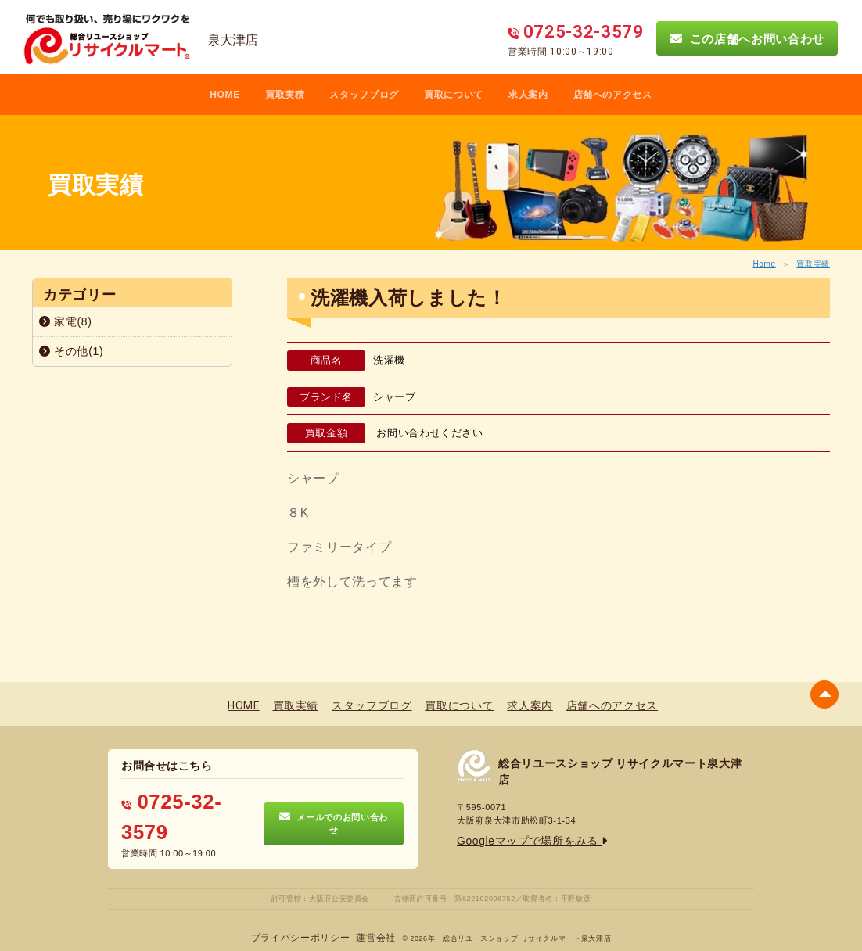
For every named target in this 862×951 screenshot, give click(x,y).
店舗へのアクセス (612, 94)
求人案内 (528, 94)
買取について (453, 94)
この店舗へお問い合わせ (747, 38)
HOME (225, 94)
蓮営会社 (368, 912)
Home (763, 264)
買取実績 (813, 264)
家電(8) (65, 321)
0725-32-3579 (175, 800)
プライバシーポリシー (306, 912)
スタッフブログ (364, 94)
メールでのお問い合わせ (333, 806)
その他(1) (71, 351)
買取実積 (285, 94)
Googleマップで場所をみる (517, 837)
